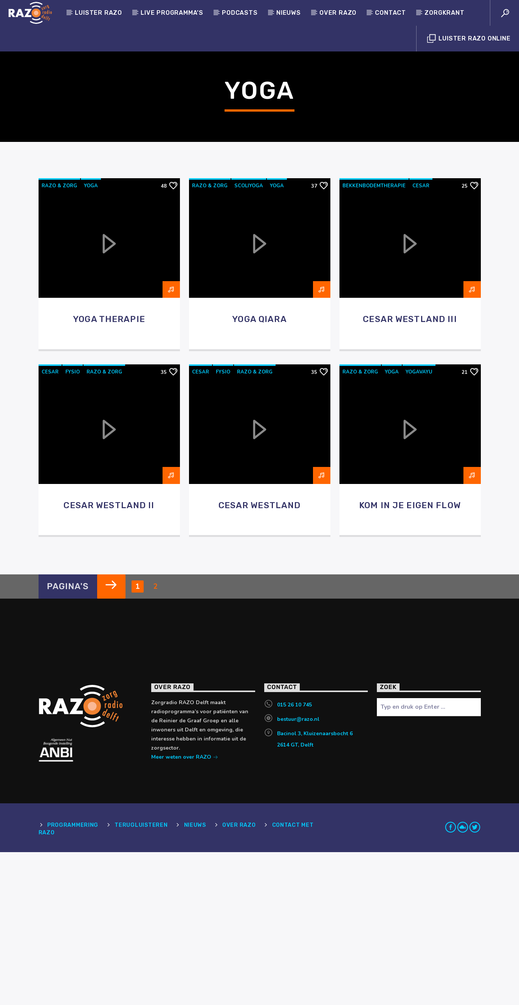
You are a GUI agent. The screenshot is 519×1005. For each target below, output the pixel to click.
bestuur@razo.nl (298, 872)
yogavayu (419, 524)
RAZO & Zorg (59, 338)
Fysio (72, 524)
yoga (91, 338)
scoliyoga (248, 338)
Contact (390, 12)
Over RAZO (337, 12)
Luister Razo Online (469, 38)
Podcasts (239, 12)
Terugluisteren (141, 978)
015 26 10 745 (294, 857)
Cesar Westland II (109, 658)
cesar (420, 338)
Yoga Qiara (259, 472)
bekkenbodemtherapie (374, 338)
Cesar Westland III (410, 472)
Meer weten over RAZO (184, 910)
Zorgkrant (444, 12)
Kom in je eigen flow (410, 658)
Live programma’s (172, 12)
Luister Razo (98, 12)
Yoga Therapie (109, 472)
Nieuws (288, 12)
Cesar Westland (259, 658)
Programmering (72, 978)
